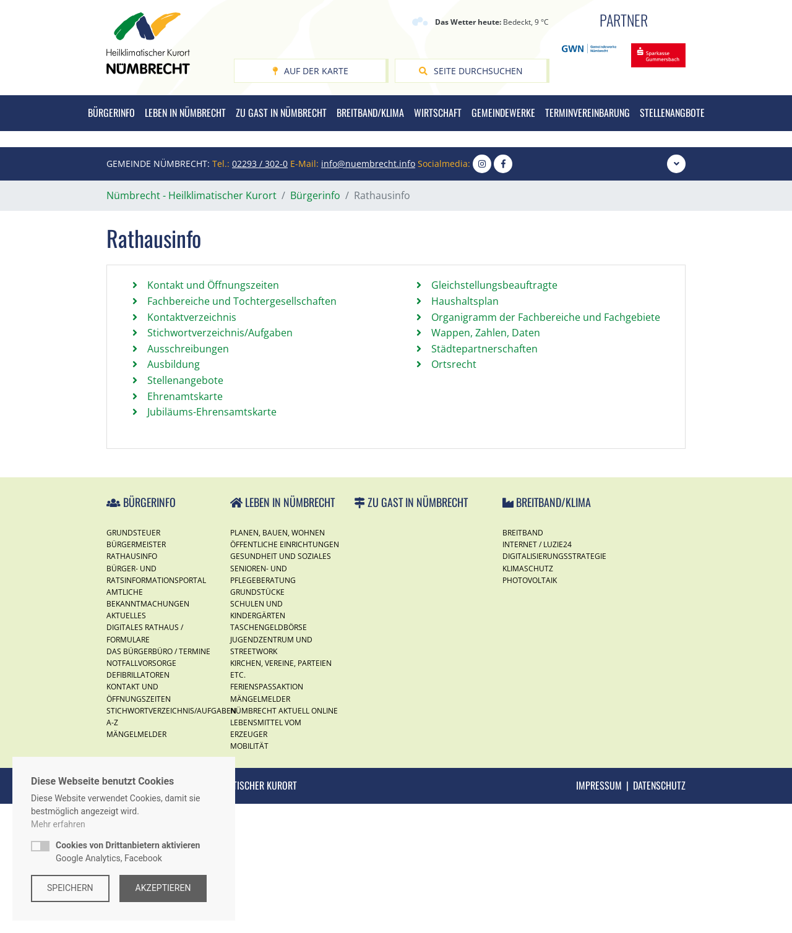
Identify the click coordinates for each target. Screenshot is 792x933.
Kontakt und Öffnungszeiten (213, 414)
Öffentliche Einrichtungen (284, 673)
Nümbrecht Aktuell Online (284, 840)
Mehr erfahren (58, 824)
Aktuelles (126, 744)
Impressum (599, 914)
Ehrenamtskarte (185, 525)
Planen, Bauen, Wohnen (277, 662)
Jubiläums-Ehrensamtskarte (212, 541)
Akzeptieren (163, 888)
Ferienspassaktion (266, 816)
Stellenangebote (185, 509)
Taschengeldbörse (268, 756)
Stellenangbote (672, 112)
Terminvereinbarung (587, 112)
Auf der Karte (310, 71)
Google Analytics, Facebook (128, 851)
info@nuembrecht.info (368, 293)
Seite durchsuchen (471, 71)
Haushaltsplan (465, 430)
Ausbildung (173, 493)
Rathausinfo (131, 685)
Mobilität (249, 875)
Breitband (522, 662)
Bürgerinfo (111, 112)
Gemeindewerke (503, 112)
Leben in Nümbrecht (185, 112)
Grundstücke (257, 721)
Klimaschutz (527, 697)
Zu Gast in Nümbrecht (281, 112)
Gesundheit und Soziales (280, 685)
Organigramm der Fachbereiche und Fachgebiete (545, 446)
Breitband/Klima (370, 112)
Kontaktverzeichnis (191, 446)
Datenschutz (659, 914)
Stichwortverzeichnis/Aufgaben (220, 462)
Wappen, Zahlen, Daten (485, 462)
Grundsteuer (133, 662)
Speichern (70, 888)
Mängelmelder (260, 828)
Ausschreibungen (188, 478)
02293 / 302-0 (260, 293)
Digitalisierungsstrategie (554, 685)
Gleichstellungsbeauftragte (494, 414)
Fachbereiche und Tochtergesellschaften (242, 430)
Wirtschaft (438, 112)
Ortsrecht (453, 493)
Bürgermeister (136, 673)
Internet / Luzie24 (537, 673)
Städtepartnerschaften (484, 478)
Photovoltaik (529, 709)
